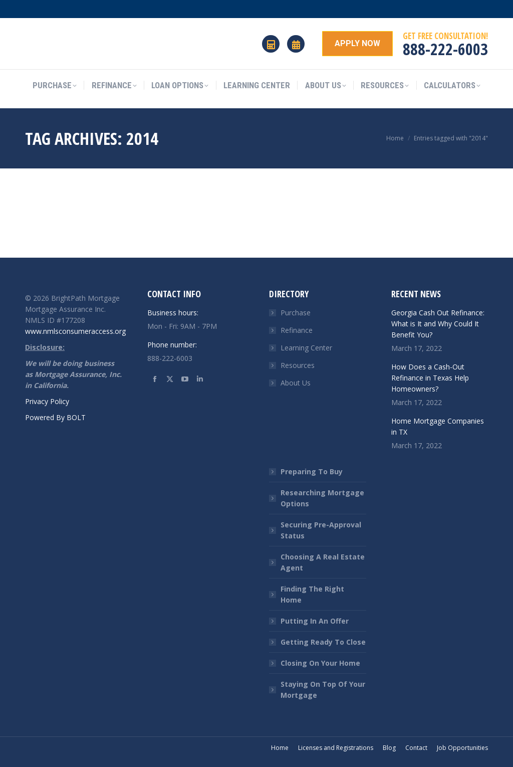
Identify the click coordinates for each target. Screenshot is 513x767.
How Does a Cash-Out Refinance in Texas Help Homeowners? (430, 378)
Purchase (296, 312)
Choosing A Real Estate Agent (323, 562)
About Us (296, 383)
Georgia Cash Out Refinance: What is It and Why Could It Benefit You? (437, 323)
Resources (298, 365)
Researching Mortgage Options (322, 498)
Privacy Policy (47, 401)
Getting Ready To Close (323, 642)
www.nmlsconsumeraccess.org (75, 331)
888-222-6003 (445, 49)
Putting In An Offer (315, 621)
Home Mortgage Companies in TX (437, 426)
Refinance (297, 330)
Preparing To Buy (312, 471)
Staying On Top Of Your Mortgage (323, 689)
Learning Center (306, 347)
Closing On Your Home (320, 663)
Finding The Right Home (312, 594)
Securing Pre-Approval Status (321, 530)
